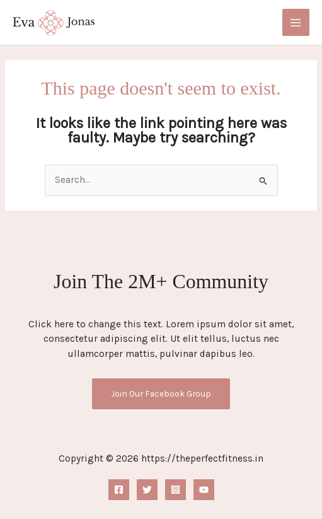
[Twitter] (147, 489)
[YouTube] (203, 489)
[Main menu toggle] (295, 22)
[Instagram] (175, 489)
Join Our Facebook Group (161, 393)
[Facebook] (118, 489)
